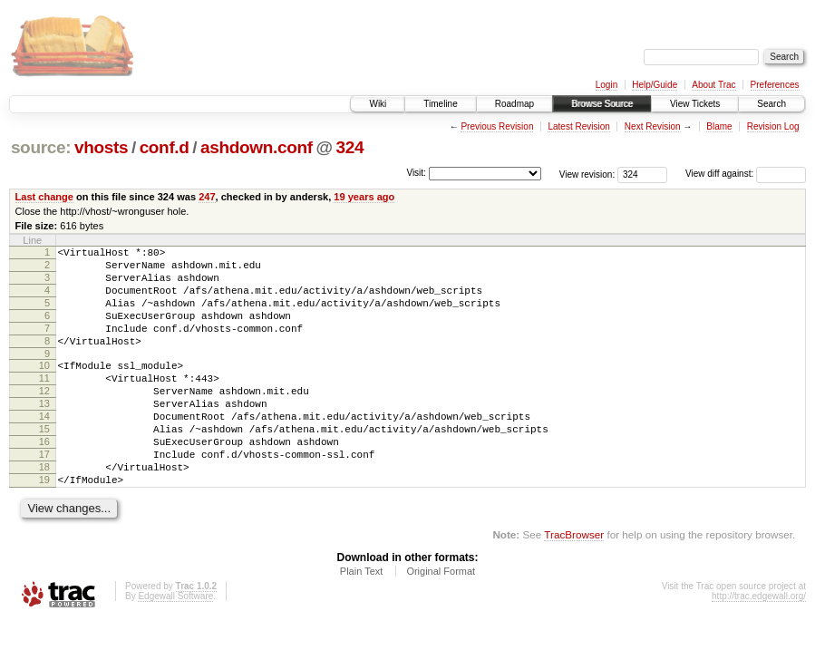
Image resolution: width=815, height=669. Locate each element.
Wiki (377, 104)
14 (44, 448)
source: (41, 147)
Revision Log (773, 126)
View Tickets (695, 104)
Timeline (440, 104)
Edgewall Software (175, 645)
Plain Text (361, 620)
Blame (719, 126)
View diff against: (745, 174)
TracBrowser (574, 583)
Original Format (440, 620)
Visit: (416, 173)
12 (44, 417)
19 (44, 525)
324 (349, 147)
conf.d (164, 147)
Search (771, 104)
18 (44, 510)
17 (44, 495)
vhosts (101, 147)
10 (44, 387)
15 (44, 464)
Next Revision (653, 126)
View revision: (587, 174)
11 (44, 402)
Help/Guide (654, 85)
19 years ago (364, 196)
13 (44, 433)
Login (606, 85)
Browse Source (602, 104)
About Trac (713, 85)
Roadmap (514, 104)
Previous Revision (497, 126)
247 (207, 196)
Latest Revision (578, 126)
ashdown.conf (256, 147)
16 (44, 479)
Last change (44, 196)
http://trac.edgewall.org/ (759, 645)
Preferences (775, 85)
